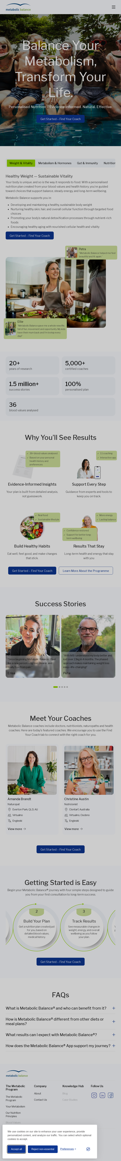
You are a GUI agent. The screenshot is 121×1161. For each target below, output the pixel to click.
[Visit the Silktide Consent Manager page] (88, 1149)
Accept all (16, 1149)
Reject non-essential (42, 1149)
